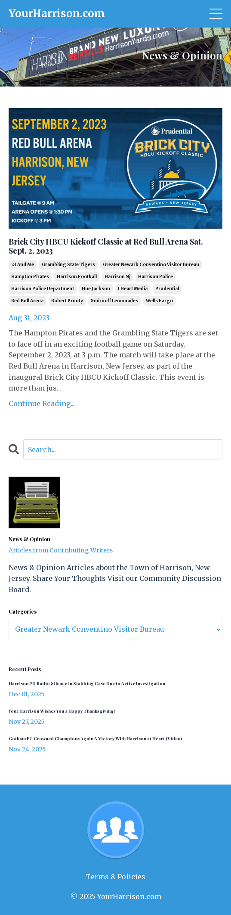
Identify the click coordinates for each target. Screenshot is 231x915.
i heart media (133, 289)
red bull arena (27, 301)
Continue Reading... (42, 403)
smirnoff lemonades (114, 301)
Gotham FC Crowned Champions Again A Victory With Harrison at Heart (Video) (95, 738)
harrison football (77, 276)
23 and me (22, 264)
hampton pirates (30, 276)
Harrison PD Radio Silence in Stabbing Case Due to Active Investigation (87, 683)
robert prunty (67, 301)
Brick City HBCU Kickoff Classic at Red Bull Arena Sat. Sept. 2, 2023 (106, 246)
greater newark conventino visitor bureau (151, 264)
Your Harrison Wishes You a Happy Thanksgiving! (62, 710)
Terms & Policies (115, 876)
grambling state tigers (68, 264)
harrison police (155, 276)
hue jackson (96, 289)
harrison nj (117, 276)
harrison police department (42, 289)
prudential (167, 289)
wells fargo (159, 301)
